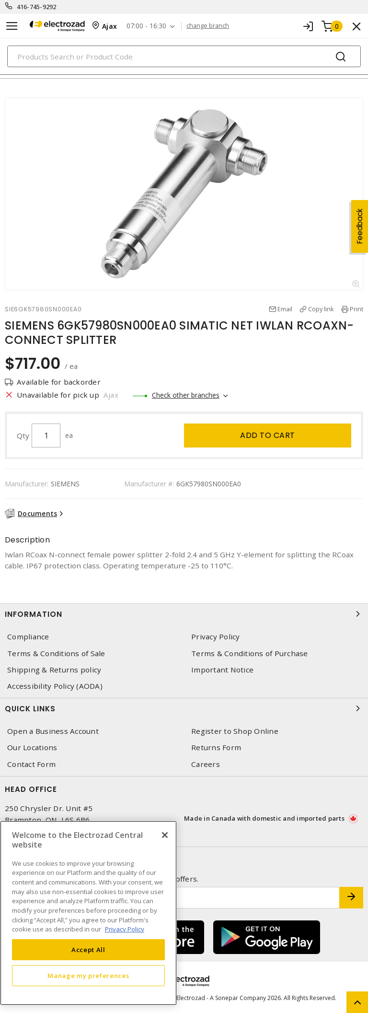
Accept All (88, 949)
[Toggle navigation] (12, 26)
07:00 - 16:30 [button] (146, 26)
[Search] (184, 56)
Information (184, 614)
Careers (205, 764)
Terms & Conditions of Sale (56, 653)
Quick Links (184, 708)
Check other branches (185, 395)
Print (356, 309)
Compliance (28, 636)
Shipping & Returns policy (54, 669)
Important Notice (222, 669)
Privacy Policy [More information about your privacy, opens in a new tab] (124, 929)
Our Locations (32, 747)
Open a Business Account (53, 731)
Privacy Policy (215, 636)
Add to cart (267, 435)
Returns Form (216, 747)
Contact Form (31, 764)
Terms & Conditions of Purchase (249, 653)
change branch (207, 26)
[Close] (164, 835)
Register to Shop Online (234, 731)
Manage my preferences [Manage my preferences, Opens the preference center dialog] (88, 975)
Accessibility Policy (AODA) (55, 686)
